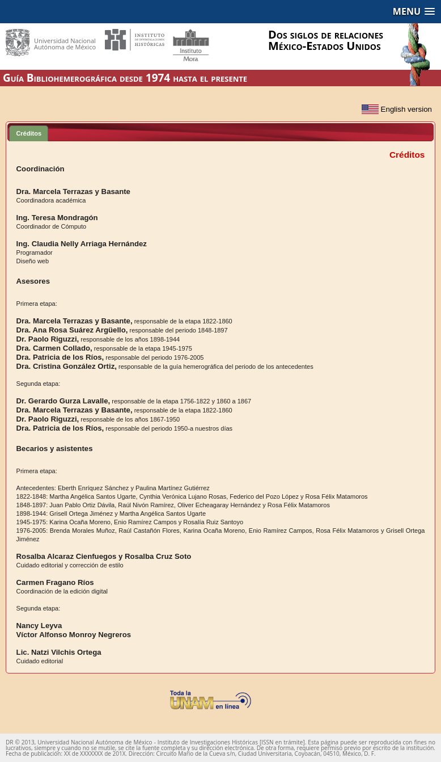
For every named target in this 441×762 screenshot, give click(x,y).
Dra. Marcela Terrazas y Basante (73, 191)
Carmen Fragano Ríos (55, 582)
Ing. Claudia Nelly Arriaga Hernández (81, 243)
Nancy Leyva (39, 625)
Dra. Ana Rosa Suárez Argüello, (72, 330)
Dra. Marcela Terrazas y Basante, (74, 321)
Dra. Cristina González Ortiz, (66, 366)
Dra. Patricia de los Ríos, (60, 357)
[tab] (28, 133)
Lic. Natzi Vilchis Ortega (58, 652)
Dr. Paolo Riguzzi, (47, 339)
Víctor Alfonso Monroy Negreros (73, 634)
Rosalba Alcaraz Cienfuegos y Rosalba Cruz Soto (104, 556)
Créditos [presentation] (28, 133)
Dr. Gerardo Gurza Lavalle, (63, 401)
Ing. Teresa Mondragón (57, 217)
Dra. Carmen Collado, (54, 348)
